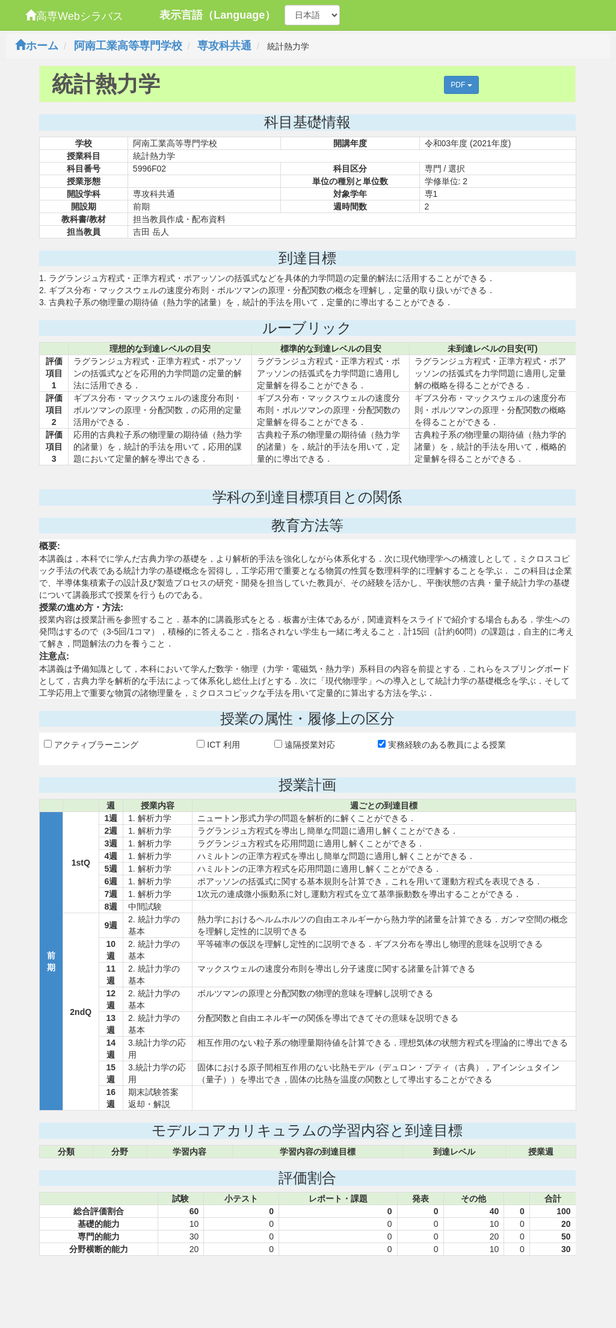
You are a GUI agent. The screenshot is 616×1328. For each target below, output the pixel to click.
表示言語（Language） (217, 15)
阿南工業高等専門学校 (128, 46)
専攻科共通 (224, 46)
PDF (461, 85)
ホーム (36, 46)
